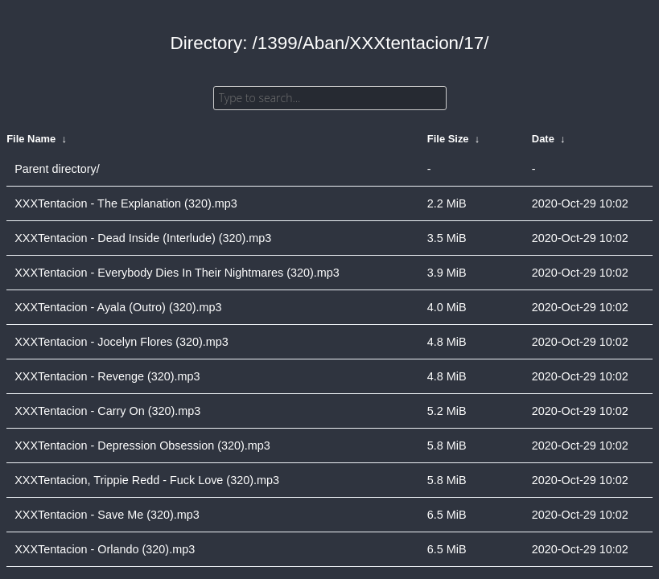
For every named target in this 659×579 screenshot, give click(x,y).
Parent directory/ (57, 168)
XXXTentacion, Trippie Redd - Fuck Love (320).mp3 (146, 480)
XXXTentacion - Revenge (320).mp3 (107, 376)
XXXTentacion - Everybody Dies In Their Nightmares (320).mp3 (177, 272)
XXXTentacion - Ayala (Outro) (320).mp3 (117, 307)
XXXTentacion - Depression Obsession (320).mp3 (142, 445)
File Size (448, 139)
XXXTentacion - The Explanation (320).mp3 (125, 203)
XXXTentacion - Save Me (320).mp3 (107, 514)
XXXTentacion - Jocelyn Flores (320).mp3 (121, 341)
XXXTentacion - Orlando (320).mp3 (104, 549)
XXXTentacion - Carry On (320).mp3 (107, 410)
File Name (31, 139)
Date (543, 139)
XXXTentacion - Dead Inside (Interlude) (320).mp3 (142, 238)
